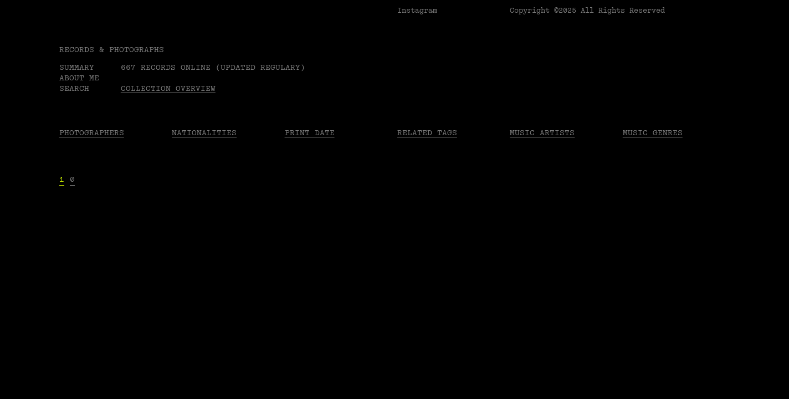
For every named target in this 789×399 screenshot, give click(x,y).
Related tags (427, 132)
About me (79, 78)
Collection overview (168, 88)
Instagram (417, 10)
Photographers (91, 132)
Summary (76, 67)
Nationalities (204, 132)
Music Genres (653, 132)
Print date (310, 132)
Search (74, 88)
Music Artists (542, 132)
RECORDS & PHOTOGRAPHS (111, 49)
